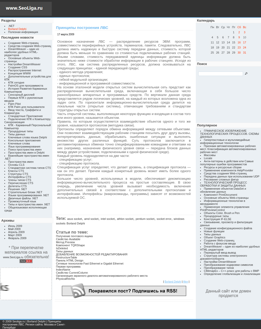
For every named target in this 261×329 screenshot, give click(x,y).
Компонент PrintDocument (220, 194)
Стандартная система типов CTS (29, 167)
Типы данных (16, 134)
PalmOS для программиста (25, 85)
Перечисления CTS (20, 183)
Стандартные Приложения (25, 116)
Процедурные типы (20, 131)
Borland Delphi (76, 223)
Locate (208, 158)
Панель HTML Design (69, 260)
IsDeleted (62, 248)
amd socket (91, 218)
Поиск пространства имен (25, 149)
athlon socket (125, 218)
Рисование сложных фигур (221, 179)
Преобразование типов (219, 267)
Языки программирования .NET (28, 195)
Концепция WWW (19, 73)
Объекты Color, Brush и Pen (222, 213)
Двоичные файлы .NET (23, 198)
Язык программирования (24, 146)
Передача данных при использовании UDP (231, 176)
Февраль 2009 (17, 238)
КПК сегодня (16, 82)
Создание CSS (17, 67)
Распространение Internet (24, 70)
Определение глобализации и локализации (232, 273)
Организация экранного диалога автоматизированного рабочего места (102, 275)
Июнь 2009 (15, 225)
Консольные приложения (24, 140)
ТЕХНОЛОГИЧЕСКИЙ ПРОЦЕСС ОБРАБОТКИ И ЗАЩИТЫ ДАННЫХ (223, 184)
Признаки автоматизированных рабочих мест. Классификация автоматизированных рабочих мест (228, 149)
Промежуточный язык (22, 201)
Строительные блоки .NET (25, 192)
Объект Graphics (214, 237)
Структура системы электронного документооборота (223, 257)
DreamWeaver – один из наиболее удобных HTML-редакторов (21, 52)
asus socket (74, 218)
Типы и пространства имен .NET (29, 204)
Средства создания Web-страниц (29, 45)
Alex (185, 281)
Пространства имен (20, 161)
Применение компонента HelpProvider (228, 170)
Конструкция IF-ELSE (217, 219)
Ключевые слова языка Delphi (27, 137)
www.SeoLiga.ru (13, 257)
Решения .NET (17, 189)
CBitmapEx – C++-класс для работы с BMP (231, 270)
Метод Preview (65, 242)
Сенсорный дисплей (21, 94)
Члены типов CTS (19, 180)
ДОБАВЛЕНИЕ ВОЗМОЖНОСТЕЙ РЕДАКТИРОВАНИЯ (91, 254)
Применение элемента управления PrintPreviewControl (224, 208)
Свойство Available (68, 239)
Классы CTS (16, 170)
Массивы (210, 155)
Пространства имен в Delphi (26, 152)
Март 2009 (15, 235)
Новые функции (214, 231)
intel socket (108, 218)
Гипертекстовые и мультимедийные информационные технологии (225, 141)
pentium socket (145, 218)
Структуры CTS (18, 173)
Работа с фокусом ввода (220, 243)
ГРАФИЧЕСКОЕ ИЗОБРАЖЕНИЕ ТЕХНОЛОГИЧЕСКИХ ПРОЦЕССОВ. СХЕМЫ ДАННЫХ (229, 133)
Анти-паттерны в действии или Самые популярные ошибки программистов (227, 163)
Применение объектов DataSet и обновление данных (223, 190)
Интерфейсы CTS (19, 176)
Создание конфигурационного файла (228, 228)
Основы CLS (16, 164)
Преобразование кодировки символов (228, 264)
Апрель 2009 (16, 232)
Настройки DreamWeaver (24, 64)
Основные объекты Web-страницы (226, 197)
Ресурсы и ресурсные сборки (223, 167)
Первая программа (68, 266)
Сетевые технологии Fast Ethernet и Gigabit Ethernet (90, 263)
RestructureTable (66, 257)
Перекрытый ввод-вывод (220, 252)
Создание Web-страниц (23, 42)
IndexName (63, 269)
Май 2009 (14, 229)
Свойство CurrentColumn (72, 272)
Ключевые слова (19, 143)
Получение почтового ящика (74, 236)
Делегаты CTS (17, 186)
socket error (164, 218)
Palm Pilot (14, 103)
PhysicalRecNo (65, 278)
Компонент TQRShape (70, 245)
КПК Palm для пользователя (26, 106)
